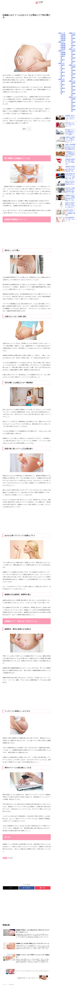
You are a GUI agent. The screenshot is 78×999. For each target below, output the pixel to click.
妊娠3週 (63, 40)
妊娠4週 (63, 43)
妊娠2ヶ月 (61, 42)
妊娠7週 (63, 49)
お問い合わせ (46, 994)
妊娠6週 (63, 47)
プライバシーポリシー (36, 994)
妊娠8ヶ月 (72, 65)
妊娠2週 (63, 38)
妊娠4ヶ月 (61, 63)
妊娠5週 (63, 45)
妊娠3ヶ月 (61, 51)
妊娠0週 (63, 35)
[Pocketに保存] (43, 888)
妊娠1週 (63, 36)
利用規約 (27, 994)
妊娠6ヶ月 (72, 33)
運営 (52, 994)
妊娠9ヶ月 (72, 81)
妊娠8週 (63, 52)
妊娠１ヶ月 (61, 33)
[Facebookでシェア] (27, 888)
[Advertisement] (27, 30)
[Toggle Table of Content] (28, 129)
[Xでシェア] (11, 888)
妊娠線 (5, 857)
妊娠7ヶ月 (72, 49)
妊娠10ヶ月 (72, 97)
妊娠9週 (63, 54)
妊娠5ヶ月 (61, 79)
